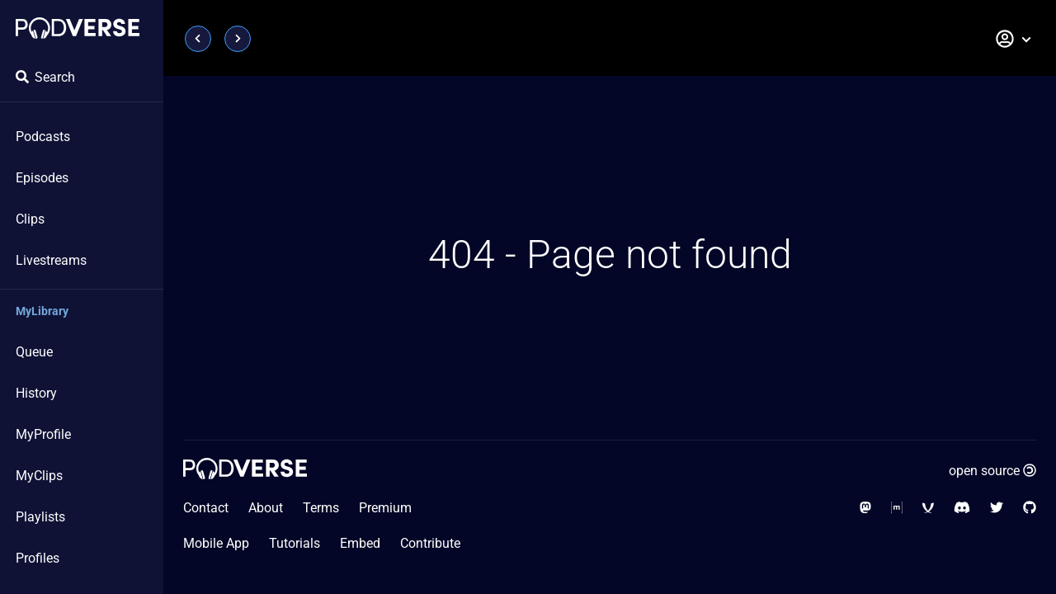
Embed (360, 543)
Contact (206, 508)
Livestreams (51, 260)
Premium (385, 508)
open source (992, 470)
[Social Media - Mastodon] (865, 507)
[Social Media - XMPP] (928, 507)
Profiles (37, 558)
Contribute (430, 543)
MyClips (39, 475)
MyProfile (43, 434)
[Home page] (77, 28)
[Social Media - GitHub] (1029, 507)
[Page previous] (198, 39)
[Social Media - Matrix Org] (897, 507)
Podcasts (43, 136)
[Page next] (237, 39)
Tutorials (294, 543)
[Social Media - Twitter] (996, 507)
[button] (1014, 39)
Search (45, 77)
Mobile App (216, 543)
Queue (34, 352)
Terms (321, 508)
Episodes (42, 178)
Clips (30, 219)
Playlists (40, 517)
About (265, 508)
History (36, 393)
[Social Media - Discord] (962, 507)
